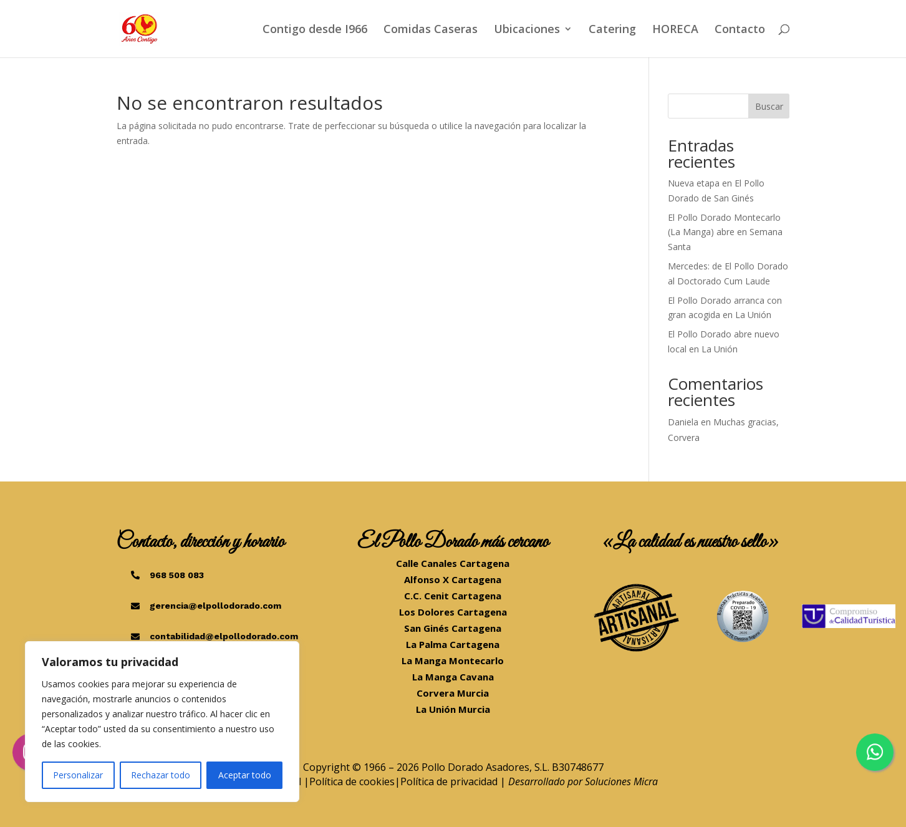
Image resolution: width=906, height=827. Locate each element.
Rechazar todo (160, 775)
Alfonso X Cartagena (452, 579)
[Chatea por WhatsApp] (875, 752)
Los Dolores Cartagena (453, 612)
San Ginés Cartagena (452, 628)
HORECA (675, 30)
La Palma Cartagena (452, 644)
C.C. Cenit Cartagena (452, 595)
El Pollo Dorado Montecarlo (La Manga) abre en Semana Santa (725, 232)
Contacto (740, 30)
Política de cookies (352, 781)
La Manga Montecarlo (453, 660)
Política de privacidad (449, 781)
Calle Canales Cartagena (452, 563)
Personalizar (78, 775)
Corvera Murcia (453, 693)
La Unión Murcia (453, 709)
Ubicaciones (527, 30)
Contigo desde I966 (315, 30)
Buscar (769, 106)
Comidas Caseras (430, 30)
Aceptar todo (244, 775)
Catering (612, 30)
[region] (162, 721)
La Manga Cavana (453, 676)
